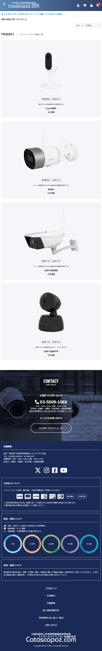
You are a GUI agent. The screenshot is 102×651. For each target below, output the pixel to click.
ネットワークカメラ (17, 13)
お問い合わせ (51, 624)
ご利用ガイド (51, 588)
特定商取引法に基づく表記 (51, 617)
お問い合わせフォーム (51, 428)
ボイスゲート (53, 411)
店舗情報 (51, 603)
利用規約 (51, 595)
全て (3, 13)
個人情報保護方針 (51, 610)
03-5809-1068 (51, 402)
